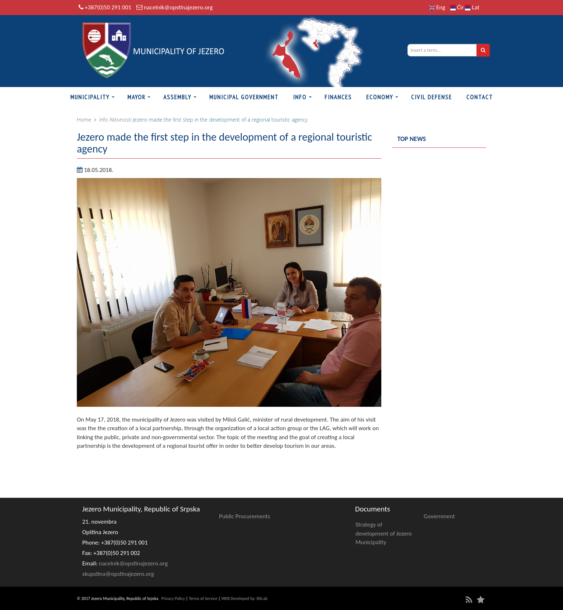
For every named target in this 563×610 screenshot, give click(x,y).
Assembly (177, 97)
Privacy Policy (173, 598)
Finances (338, 97)
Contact (479, 97)
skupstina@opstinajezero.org (118, 574)
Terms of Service (203, 598)
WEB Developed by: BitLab (244, 598)
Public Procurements (244, 516)
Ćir (457, 7)
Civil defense (431, 97)
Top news (411, 139)
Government (439, 516)
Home (84, 119)
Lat (472, 7)
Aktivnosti (120, 119)
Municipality (90, 97)
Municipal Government (244, 97)
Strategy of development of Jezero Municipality (383, 533)
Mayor (136, 97)
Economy (379, 97)
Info (300, 97)
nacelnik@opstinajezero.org (178, 7)
